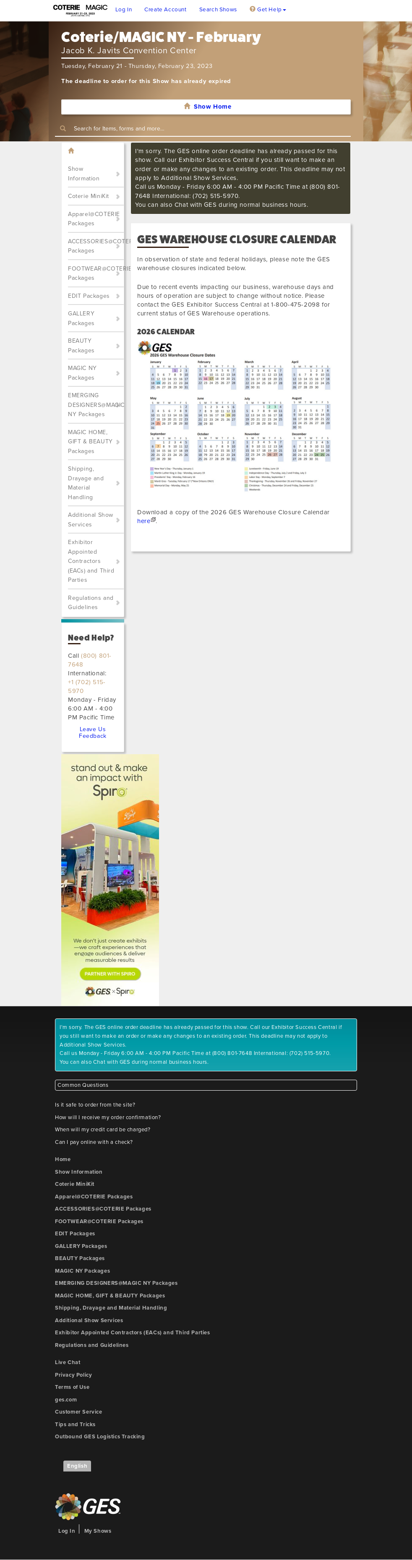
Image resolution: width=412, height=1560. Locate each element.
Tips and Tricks (75, 1424)
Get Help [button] (268, 9)
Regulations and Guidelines (91, 602)
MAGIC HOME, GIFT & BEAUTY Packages (90, 442)
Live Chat (67, 1362)
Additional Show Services (90, 519)
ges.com (66, 1399)
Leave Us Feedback (93, 732)
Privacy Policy (73, 1375)
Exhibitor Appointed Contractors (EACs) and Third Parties (91, 561)
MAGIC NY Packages (82, 373)
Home (62, 1159)
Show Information (84, 173)
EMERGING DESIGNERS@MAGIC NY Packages (96, 405)
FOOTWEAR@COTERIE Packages (96, 273)
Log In (123, 9)
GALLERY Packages (81, 318)
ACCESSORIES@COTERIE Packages (96, 246)
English (77, 1466)
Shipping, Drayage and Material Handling (86, 483)
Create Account (165, 9)
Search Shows (218, 9)
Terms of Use (72, 1387)
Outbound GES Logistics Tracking (100, 1436)
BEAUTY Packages (81, 345)
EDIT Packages (89, 295)
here (143, 521)
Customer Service (78, 1412)
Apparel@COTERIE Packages (94, 219)
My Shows (98, 1531)
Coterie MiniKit (88, 196)
